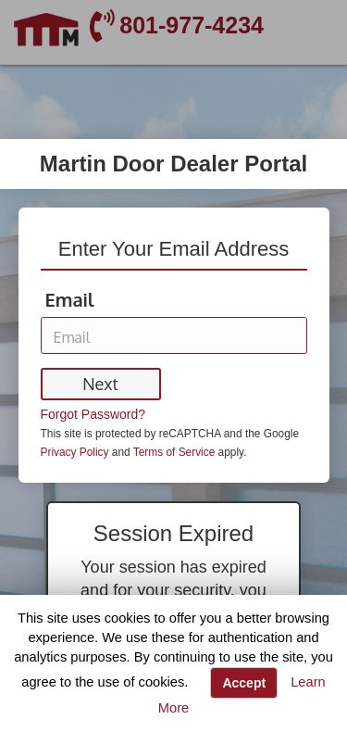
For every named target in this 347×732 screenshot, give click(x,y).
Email (69, 299)
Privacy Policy (75, 452)
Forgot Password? (93, 414)
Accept (244, 682)
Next (100, 383)
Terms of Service (173, 452)
